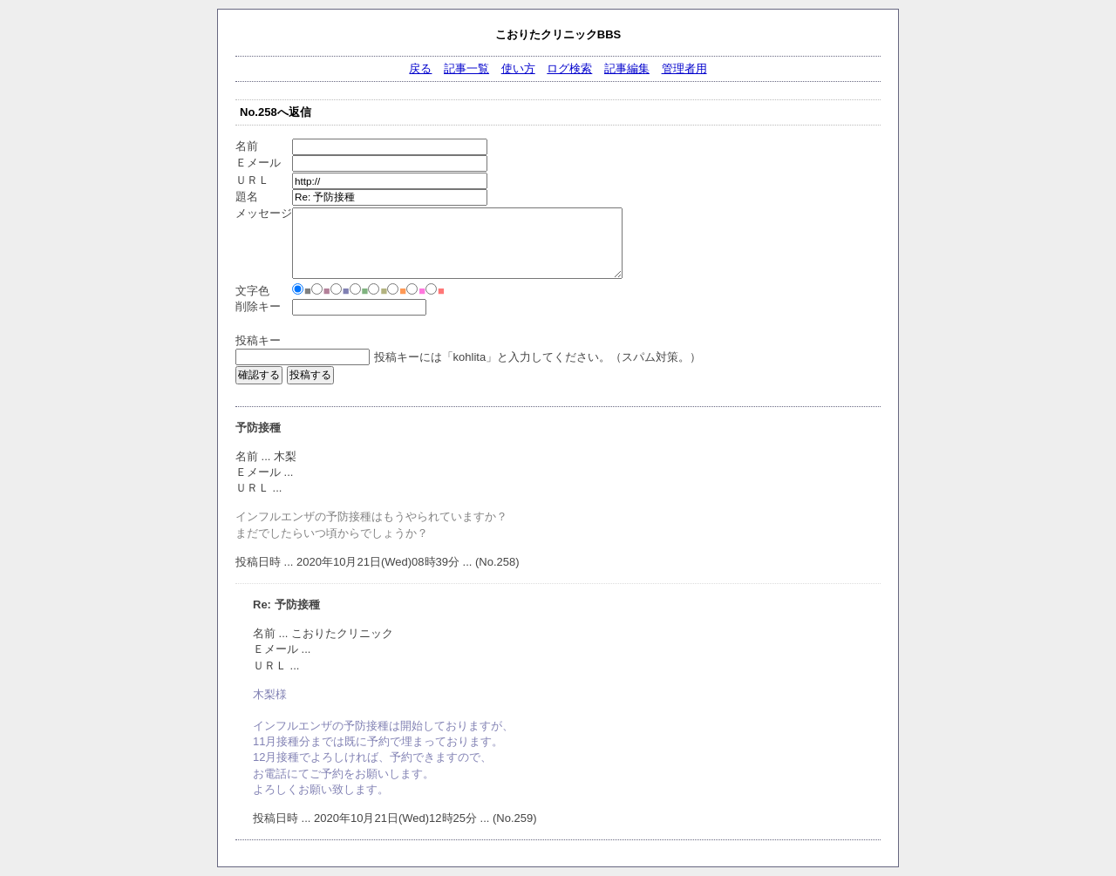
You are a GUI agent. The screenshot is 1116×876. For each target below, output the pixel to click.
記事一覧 (466, 68)
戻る (420, 68)
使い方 (518, 68)
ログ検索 (569, 68)
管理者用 (684, 68)
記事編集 (627, 68)
